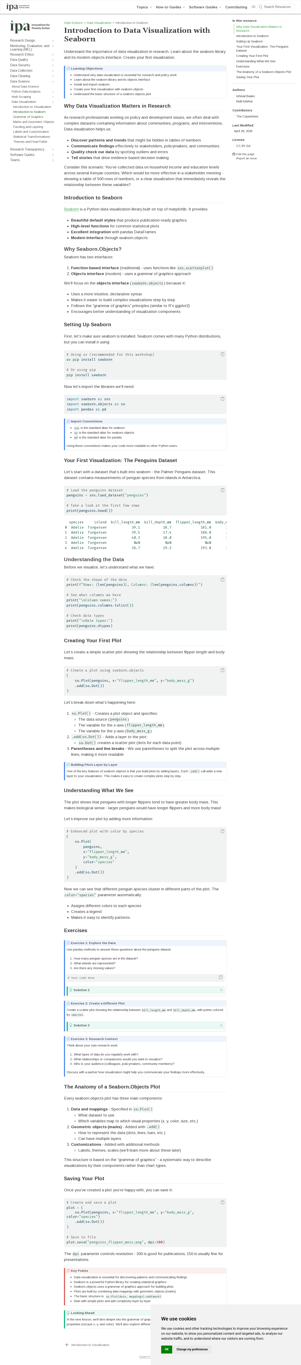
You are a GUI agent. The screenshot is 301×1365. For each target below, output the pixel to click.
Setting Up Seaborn (249, 41)
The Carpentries (247, 116)
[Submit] (260, 7)
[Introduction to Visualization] (87, 1345)
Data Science (73, 22)
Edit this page (243, 154)
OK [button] (167, 1349)
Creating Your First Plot (252, 55)
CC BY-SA (243, 146)
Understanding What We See (255, 61)
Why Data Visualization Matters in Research (259, 28)
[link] (144, 7)
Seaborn (71, 209)
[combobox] (276, 7)
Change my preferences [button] (192, 1349)
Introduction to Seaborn (252, 36)
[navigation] (30, 41)
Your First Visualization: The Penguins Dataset (262, 48)
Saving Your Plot (247, 77)
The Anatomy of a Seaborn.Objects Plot (263, 72)
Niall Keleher (244, 101)
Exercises (243, 66)
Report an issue (244, 158)
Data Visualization (99, 22)
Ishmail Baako (245, 96)
